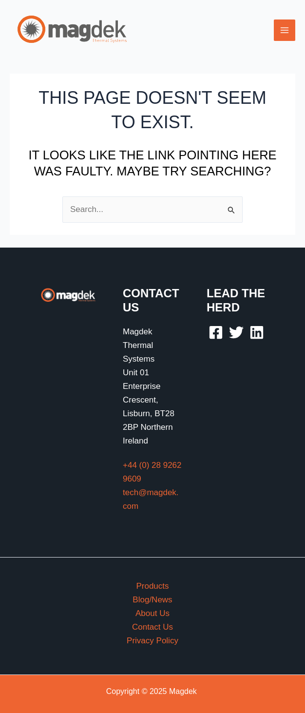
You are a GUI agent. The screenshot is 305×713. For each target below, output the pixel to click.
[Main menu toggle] (284, 30)
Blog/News (152, 599)
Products (152, 586)
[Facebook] (216, 332)
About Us (152, 613)
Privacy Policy (152, 640)
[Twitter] (236, 332)
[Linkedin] (256, 332)
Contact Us (152, 627)
